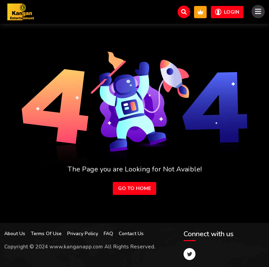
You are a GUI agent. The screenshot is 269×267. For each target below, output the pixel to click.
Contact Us (131, 233)
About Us (14, 233)
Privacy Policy (82, 233)
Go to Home (134, 188)
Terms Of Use (46, 233)
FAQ (108, 233)
